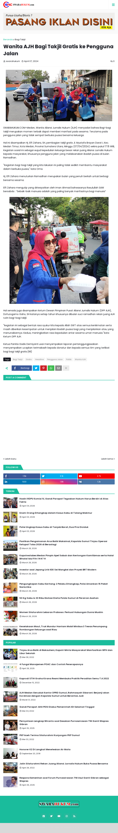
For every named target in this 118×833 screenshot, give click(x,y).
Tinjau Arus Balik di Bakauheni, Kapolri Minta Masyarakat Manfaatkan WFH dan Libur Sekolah (66, 652)
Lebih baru (10, 458)
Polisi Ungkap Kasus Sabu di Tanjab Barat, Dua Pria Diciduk (53, 527)
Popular (11, 642)
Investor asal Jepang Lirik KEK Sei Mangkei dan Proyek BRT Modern (57, 569)
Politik (68, 359)
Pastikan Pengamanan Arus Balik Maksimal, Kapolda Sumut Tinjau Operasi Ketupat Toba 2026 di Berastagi (63, 543)
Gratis (29, 359)
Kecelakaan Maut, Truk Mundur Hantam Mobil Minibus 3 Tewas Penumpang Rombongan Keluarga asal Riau (63, 628)
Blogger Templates (61, 827)
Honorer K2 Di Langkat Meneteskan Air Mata (44, 749)
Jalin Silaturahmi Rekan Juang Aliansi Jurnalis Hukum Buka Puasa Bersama (63, 763)
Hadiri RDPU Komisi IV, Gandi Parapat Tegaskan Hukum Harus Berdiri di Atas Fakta (63, 500)
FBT (78, 827)
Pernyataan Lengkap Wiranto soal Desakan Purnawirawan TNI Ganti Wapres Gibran (64, 723)
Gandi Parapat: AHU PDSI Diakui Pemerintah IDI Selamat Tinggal (56, 706)
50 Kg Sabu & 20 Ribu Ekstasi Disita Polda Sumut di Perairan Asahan (59, 598)
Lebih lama (107, 458)
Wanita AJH (80, 359)
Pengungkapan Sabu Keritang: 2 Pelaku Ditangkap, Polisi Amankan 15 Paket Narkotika (63, 585)
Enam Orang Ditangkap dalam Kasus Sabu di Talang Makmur (55, 512)
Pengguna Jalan (55, 359)
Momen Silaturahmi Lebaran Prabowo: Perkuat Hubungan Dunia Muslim (61, 612)
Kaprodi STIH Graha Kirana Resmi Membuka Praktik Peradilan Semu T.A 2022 (64, 678)
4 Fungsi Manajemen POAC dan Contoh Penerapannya (51, 664)
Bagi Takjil (20, 39)
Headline (39, 359)
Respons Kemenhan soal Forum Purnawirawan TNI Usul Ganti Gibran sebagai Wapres (64, 779)
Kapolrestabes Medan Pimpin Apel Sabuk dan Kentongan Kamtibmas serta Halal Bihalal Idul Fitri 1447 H (66, 557)
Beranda (8, 39)
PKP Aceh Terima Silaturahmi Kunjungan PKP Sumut (49, 735)
